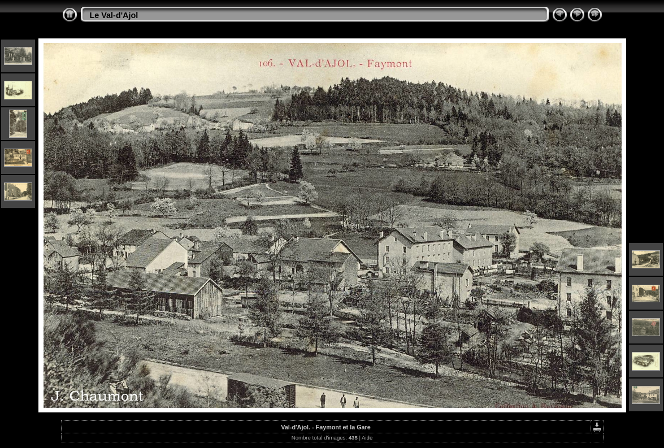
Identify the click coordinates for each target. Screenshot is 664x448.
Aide (367, 437)
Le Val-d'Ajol (114, 15)
